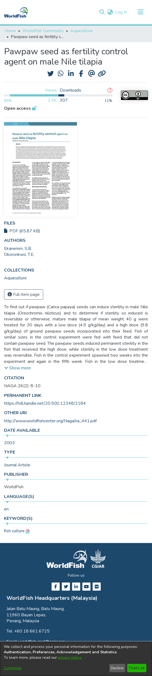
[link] (15, 278)
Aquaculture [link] (81, 31)
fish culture (14, 531)
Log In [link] (121, 12)
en (6, 509)
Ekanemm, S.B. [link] (18, 249)
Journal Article (17, 465)
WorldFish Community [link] (43, 31)
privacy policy (69, 657)
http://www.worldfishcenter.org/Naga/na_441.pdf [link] (50, 421)
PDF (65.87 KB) (22, 231)
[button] (102, 12)
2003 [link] (9, 443)
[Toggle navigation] (140, 12)
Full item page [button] (24, 294)
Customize (12, 668)
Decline (117, 668)
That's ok (137, 668)
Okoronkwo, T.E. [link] (19, 254)
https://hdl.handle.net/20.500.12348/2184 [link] (45, 403)
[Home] (16, 12)
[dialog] (76, 659)
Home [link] (10, 31)
